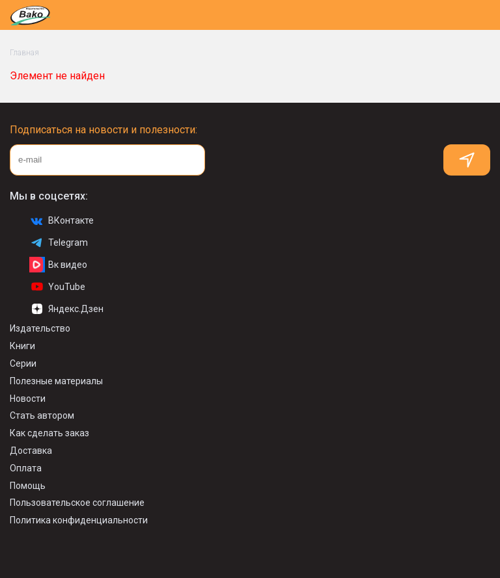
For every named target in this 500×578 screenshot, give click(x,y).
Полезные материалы (56, 381)
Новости (28, 398)
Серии (23, 363)
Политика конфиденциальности (79, 520)
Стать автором (42, 415)
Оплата (26, 468)
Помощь (28, 485)
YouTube (57, 287)
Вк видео (58, 264)
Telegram (58, 242)
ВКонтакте (61, 220)
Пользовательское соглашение (77, 502)
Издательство (40, 328)
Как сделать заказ (49, 433)
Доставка (31, 450)
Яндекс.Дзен (66, 309)
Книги (22, 346)
